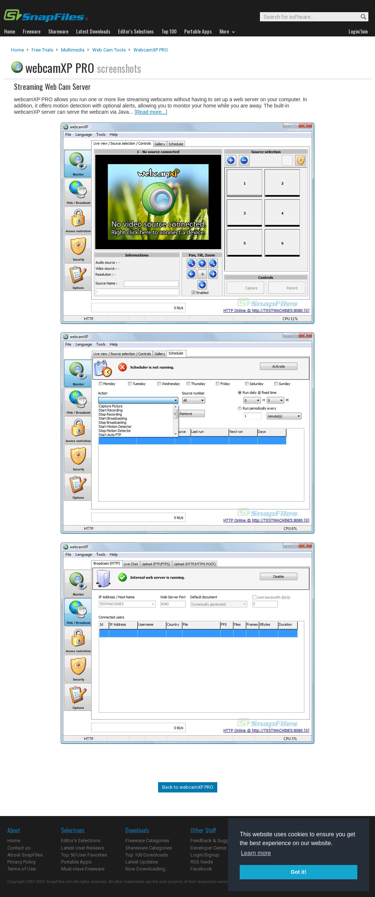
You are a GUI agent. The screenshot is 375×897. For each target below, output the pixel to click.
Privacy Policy (21, 862)
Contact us (18, 848)
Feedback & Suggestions (217, 840)
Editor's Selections (80, 840)
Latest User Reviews (82, 848)
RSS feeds (201, 862)
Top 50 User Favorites (84, 855)
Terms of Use (21, 869)
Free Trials (42, 50)
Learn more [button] (256, 853)
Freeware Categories (147, 840)
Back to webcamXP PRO (187, 787)
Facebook (201, 869)
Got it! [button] (298, 872)
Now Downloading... (146, 869)
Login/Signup (204, 855)
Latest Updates (141, 862)
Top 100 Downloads (146, 855)
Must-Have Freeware (82, 869)
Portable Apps (76, 862)
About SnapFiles (25, 855)
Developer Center (208, 848)
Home (17, 50)
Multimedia (73, 50)
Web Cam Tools (109, 50)
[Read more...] (151, 112)
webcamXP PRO (150, 50)
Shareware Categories (148, 848)
